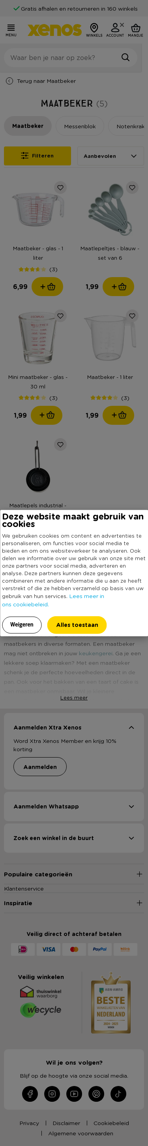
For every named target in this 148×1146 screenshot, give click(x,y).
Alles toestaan (77, 624)
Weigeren (22, 624)
